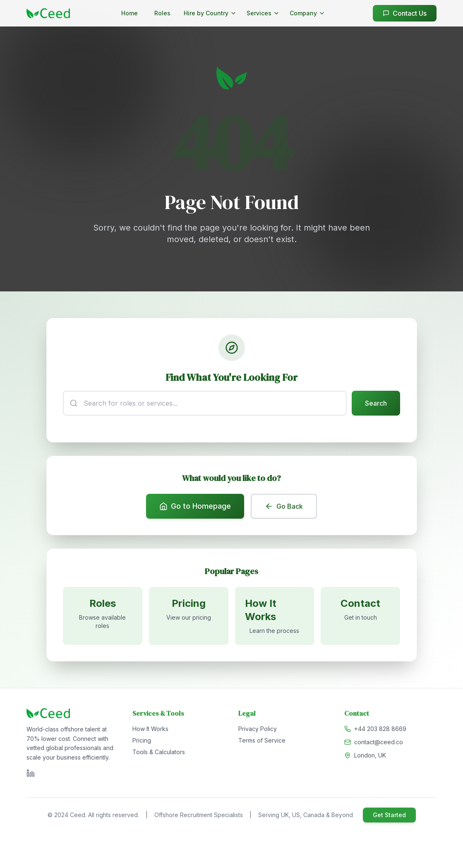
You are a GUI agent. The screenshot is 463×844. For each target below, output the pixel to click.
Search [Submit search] (376, 403)
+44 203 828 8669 (380, 730)
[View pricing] (188, 617)
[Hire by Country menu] (210, 13)
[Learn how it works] (274, 617)
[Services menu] (263, 13)
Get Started (389, 816)
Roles (162, 13)
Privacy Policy (257, 730)
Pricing (141, 741)
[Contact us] (360, 617)
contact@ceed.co (378, 743)
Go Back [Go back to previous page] (284, 507)
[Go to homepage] (48, 13)
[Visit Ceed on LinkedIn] (30, 775)
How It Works (150, 730)
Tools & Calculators (158, 753)
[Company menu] (307, 13)
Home (129, 13)
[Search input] (205, 403)
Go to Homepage (195, 507)
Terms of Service (261, 741)
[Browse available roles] (103, 617)
